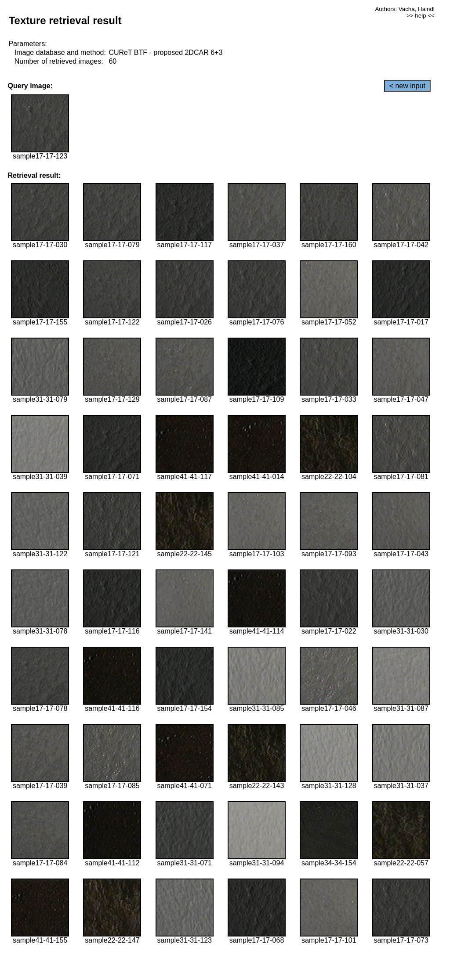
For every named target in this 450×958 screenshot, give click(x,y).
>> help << (420, 15)
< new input (407, 86)
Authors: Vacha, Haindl (404, 9)
